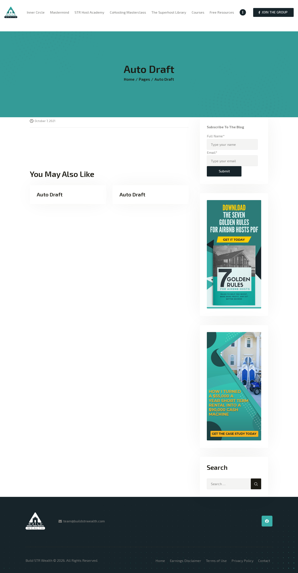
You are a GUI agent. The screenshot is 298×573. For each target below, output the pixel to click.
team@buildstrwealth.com (84, 521)
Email (212, 152)
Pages (144, 79)
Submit (224, 171)
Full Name (216, 136)
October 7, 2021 (45, 121)
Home (129, 79)
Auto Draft (50, 194)
